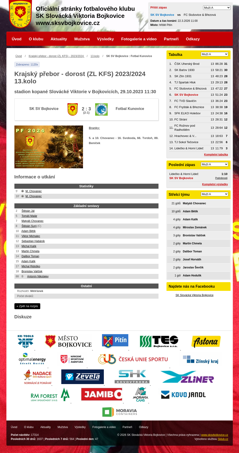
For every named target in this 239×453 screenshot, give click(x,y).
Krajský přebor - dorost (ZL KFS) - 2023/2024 (57, 56)
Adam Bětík (28, 231)
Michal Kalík (28, 246)
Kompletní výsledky (215, 184)
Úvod (17, 39)
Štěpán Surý (29, 226)
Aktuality (59, 39)
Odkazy (193, 39)
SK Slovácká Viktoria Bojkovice (195, 295)
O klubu (36, 39)
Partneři (171, 39)
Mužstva (82, 39)
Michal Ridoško (30, 266)
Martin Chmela (30, 251)
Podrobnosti (221, 178)
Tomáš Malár (29, 216)
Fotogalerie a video (139, 39)
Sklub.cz (223, 439)
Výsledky (105, 39)
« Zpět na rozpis (27, 306)
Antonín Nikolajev (37, 276)
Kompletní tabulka (216, 154)
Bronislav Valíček (31, 271)
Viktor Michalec (30, 236)
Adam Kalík (28, 261)
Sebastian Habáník (33, 241)
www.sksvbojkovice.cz (214, 435)
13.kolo (95, 56)
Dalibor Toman (30, 256)
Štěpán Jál (28, 211)
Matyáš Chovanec (32, 221)
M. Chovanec (33, 191)
